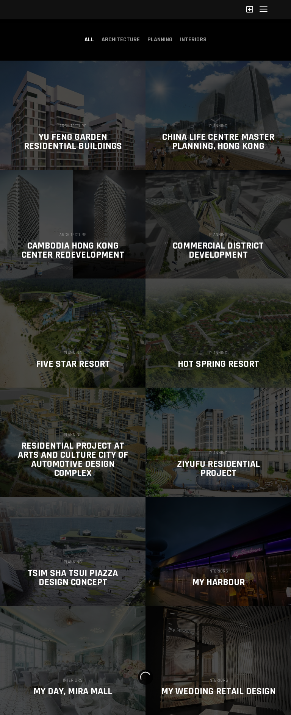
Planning (159, 40)
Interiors (193, 40)
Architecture (121, 40)
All (89, 40)
